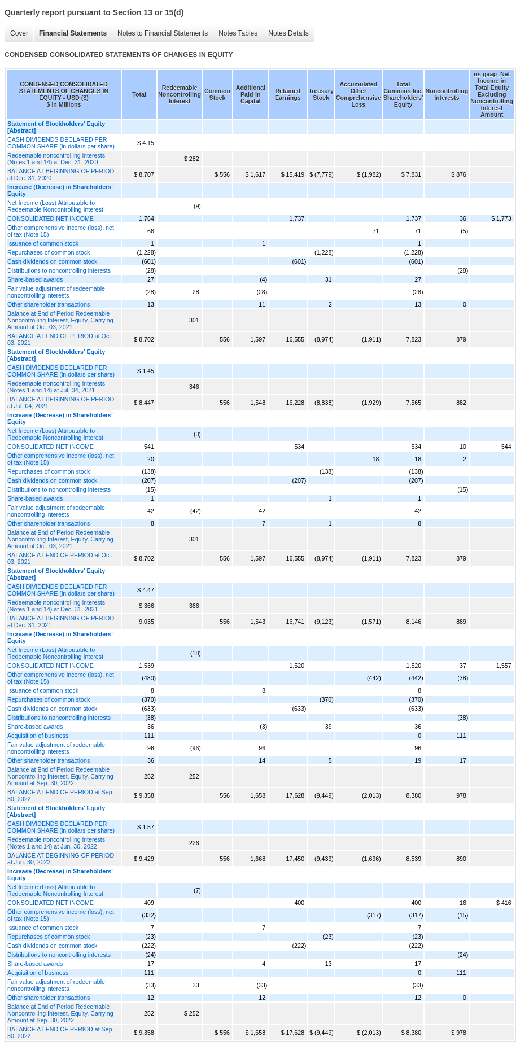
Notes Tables (237, 33)
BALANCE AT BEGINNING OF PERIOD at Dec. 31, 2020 (60, 174)
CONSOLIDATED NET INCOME (50, 218)
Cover (19, 33)
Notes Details (288, 33)
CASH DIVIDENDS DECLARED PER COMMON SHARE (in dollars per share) (61, 143)
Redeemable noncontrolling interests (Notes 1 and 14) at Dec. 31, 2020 (56, 158)
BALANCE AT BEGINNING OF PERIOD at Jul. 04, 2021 (60, 402)
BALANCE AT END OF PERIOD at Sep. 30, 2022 (60, 795)
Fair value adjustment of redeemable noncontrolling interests (56, 292)
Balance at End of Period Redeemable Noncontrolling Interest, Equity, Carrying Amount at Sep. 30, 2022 (60, 776)
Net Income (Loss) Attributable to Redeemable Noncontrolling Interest (55, 206)
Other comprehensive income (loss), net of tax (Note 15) (60, 231)
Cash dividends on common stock (52, 261)
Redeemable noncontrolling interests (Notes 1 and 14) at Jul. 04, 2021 (56, 386)
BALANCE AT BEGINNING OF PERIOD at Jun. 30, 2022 (60, 858)
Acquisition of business (37, 735)
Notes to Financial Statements (162, 33)
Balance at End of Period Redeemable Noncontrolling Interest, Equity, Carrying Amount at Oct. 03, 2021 (60, 320)
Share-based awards (35, 279)
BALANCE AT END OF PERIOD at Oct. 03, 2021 (59, 339)
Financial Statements (73, 33)
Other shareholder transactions (48, 304)
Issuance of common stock (42, 243)
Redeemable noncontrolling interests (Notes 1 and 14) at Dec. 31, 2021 (56, 606)
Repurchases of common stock (48, 252)
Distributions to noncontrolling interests (59, 270)
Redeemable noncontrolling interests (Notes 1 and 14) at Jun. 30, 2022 (56, 843)
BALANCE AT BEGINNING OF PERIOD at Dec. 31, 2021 (60, 621)
